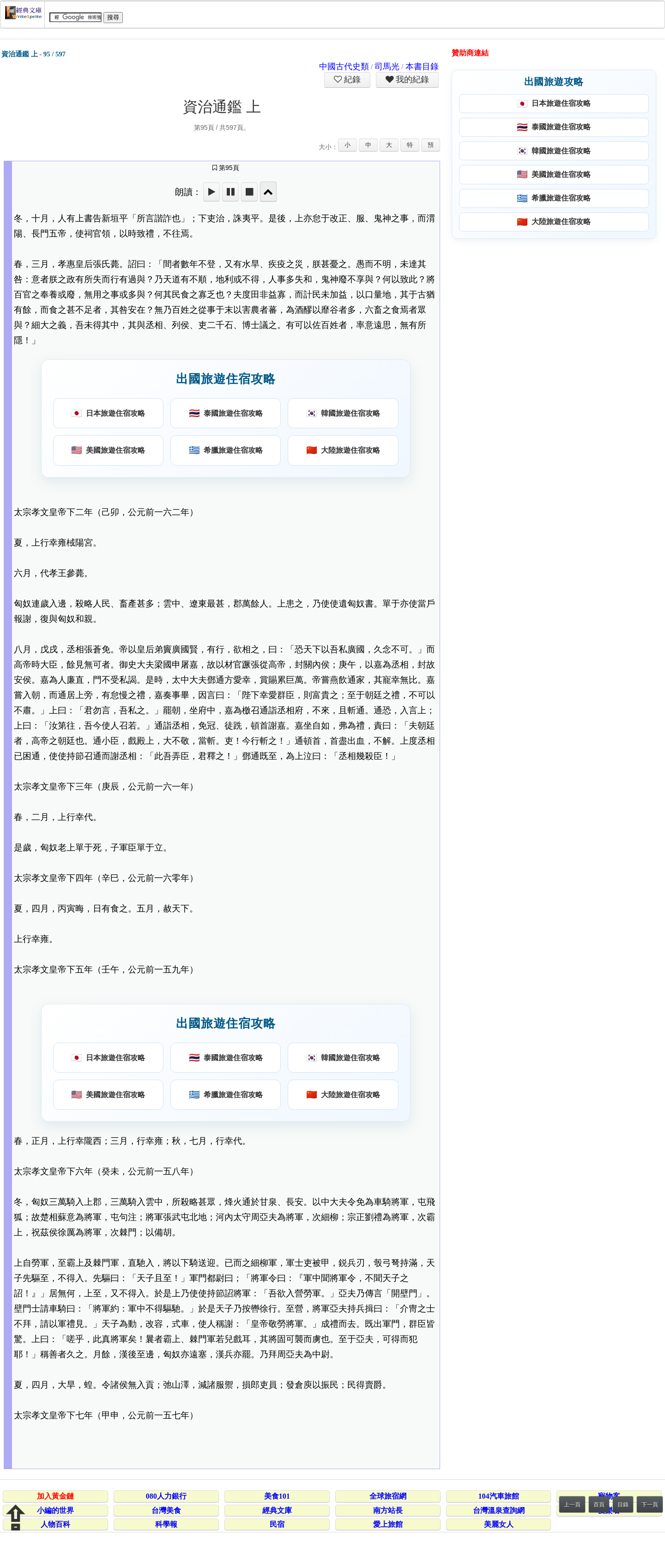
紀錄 (351, 79)
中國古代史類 (344, 66)
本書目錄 (422, 66)
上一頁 (572, 1504)
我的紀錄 (411, 79)
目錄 (623, 1504)
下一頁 (649, 1504)
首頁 (599, 1504)
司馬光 (387, 66)
